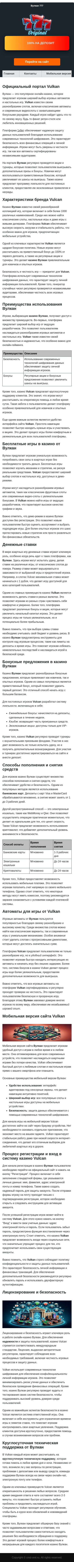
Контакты (30, 73)
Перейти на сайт (37, 61)
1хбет (20, 130)
